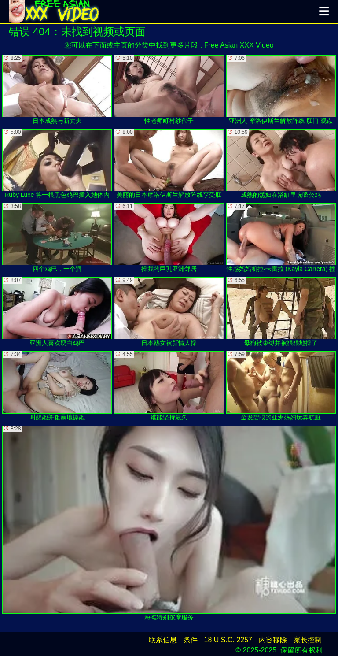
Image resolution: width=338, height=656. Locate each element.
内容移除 (273, 640)
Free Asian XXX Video (239, 45)
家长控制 (308, 640)
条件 (191, 640)
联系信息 (163, 640)
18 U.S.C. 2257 (228, 640)
